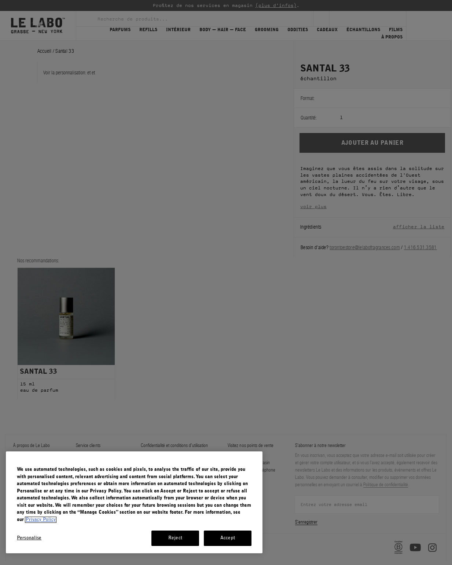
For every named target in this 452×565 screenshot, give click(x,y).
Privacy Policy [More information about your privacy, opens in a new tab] (41, 519)
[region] (134, 502)
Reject (175, 538)
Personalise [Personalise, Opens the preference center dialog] (29, 538)
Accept (227, 538)
